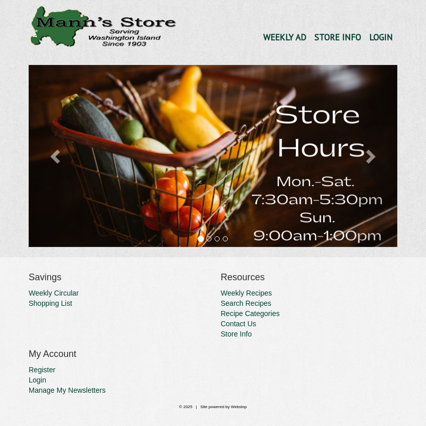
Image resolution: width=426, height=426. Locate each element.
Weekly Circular (54, 293)
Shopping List (50, 303)
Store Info (337, 37)
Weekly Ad (284, 37)
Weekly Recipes (246, 293)
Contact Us (238, 324)
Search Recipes (246, 303)
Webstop (239, 407)
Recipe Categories (250, 313)
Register (42, 370)
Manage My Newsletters (67, 390)
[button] (56, 156)
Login (381, 37)
